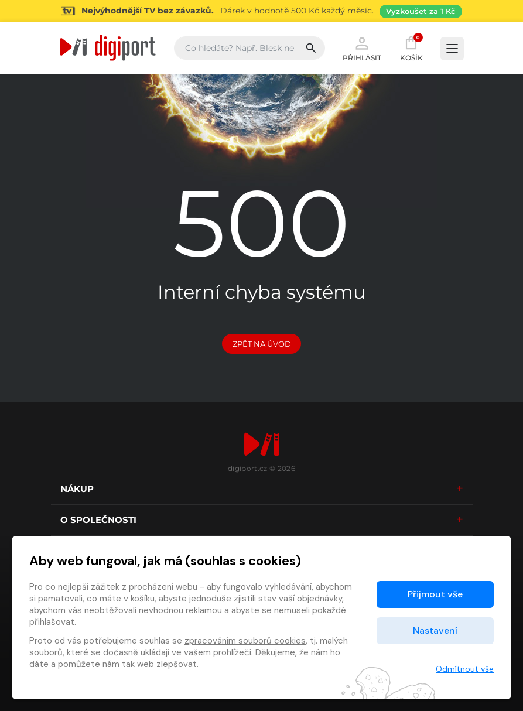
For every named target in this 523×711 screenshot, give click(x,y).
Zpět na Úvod (262, 343)
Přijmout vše (435, 594)
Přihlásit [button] (362, 48)
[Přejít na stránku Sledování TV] (261, 11)
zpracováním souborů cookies (245, 641)
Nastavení (435, 630)
